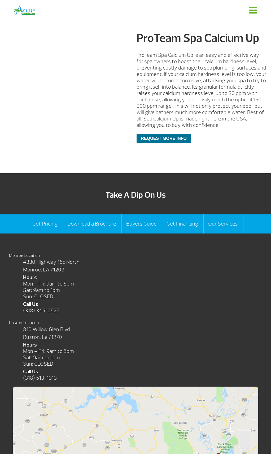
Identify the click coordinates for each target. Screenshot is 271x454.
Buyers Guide (141, 223)
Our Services (223, 223)
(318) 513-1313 (40, 378)
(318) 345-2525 (41, 310)
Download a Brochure (91, 223)
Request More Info (163, 138)
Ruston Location (24, 322)
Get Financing (182, 223)
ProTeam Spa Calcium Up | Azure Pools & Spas (24, 10)
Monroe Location (24, 255)
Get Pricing (45, 223)
